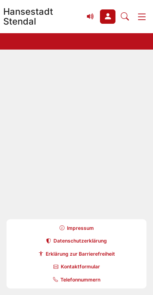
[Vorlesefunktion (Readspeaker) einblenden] (90, 16)
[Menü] (142, 16)
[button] (107, 16)
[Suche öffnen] (125, 16)
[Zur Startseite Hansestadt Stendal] (40, 17)
